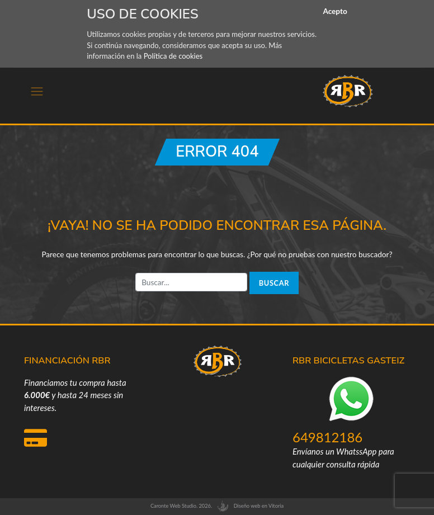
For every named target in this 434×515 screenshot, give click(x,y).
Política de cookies (173, 55)
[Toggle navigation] (37, 92)
